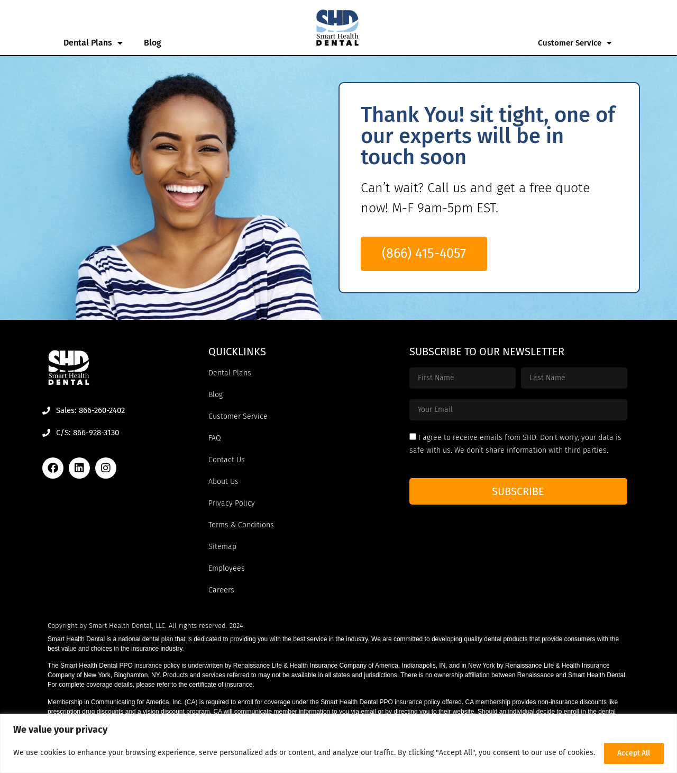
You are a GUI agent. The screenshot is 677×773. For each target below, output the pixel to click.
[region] (338, 741)
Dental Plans (93, 42)
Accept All (632, 751)
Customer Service (574, 43)
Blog (152, 43)
